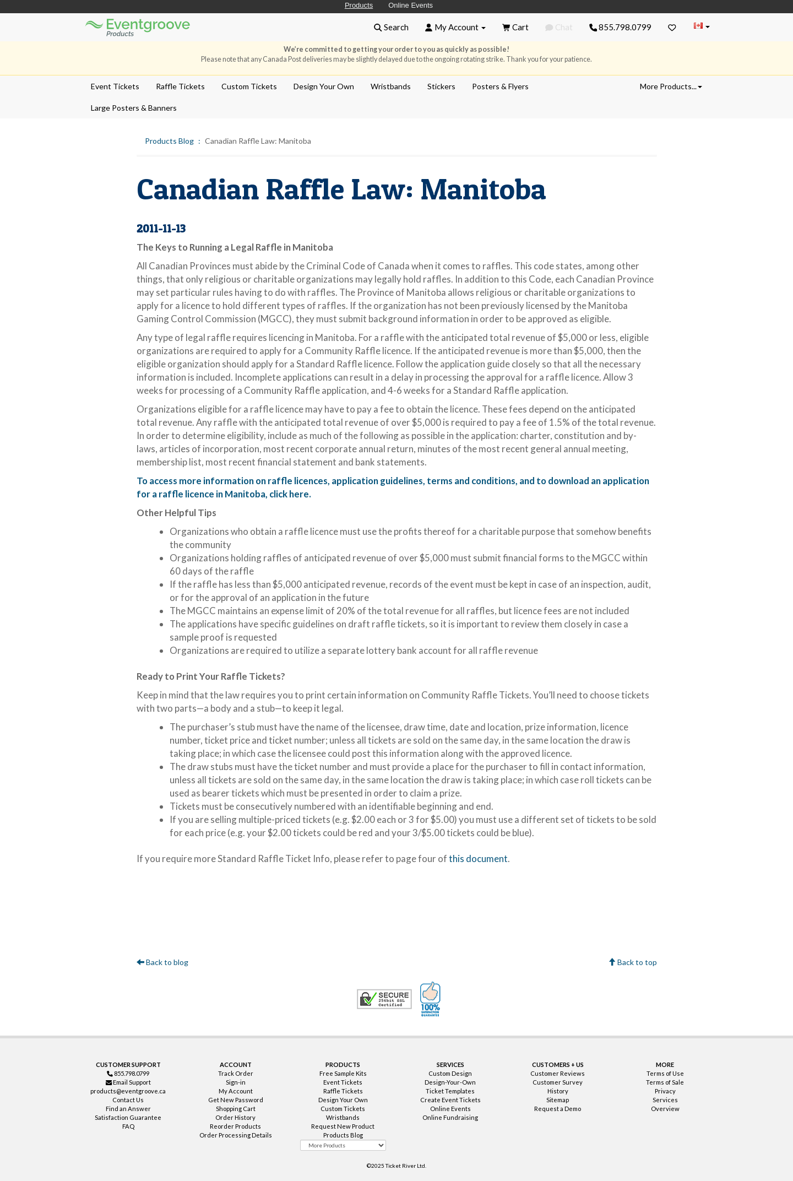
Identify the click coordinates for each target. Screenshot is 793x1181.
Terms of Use (665, 1073)
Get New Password (235, 1099)
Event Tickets (342, 1082)
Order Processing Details (235, 1135)
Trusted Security (384, 999)
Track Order (235, 1073)
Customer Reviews (557, 1073)
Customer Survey (558, 1082)
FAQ (128, 1126)
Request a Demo (557, 1108)
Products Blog (169, 140)
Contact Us (128, 1099)
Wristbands (343, 1117)
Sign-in (236, 1082)
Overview (665, 1108)
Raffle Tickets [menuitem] (180, 86)
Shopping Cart (236, 1108)
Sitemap (557, 1099)
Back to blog (162, 962)
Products (359, 5)
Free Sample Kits (343, 1073)
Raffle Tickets (343, 1091)
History (557, 1091)
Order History (235, 1117)
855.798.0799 (620, 27)
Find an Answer (128, 1108)
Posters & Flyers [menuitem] (500, 86)
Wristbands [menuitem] (391, 86)
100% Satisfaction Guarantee (431, 999)
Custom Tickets (343, 1108)
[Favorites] (672, 27)
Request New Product (342, 1126)
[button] (391, 27)
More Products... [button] (671, 86)
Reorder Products (235, 1126)
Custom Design (450, 1073)
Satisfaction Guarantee (128, 1117)
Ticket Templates (450, 1091)
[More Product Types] (343, 1145)
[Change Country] (702, 26)
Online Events (410, 5)
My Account (236, 1091)
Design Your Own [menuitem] (324, 86)
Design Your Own (343, 1099)
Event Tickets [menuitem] (115, 86)
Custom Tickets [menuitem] (249, 86)
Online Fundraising (450, 1117)
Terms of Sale (665, 1082)
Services (665, 1099)
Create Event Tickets (450, 1099)
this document (478, 858)
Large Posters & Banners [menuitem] (134, 107)
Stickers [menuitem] (441, 86)
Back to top (632, 962)
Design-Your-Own (450, 1082)
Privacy (665, 1091)
